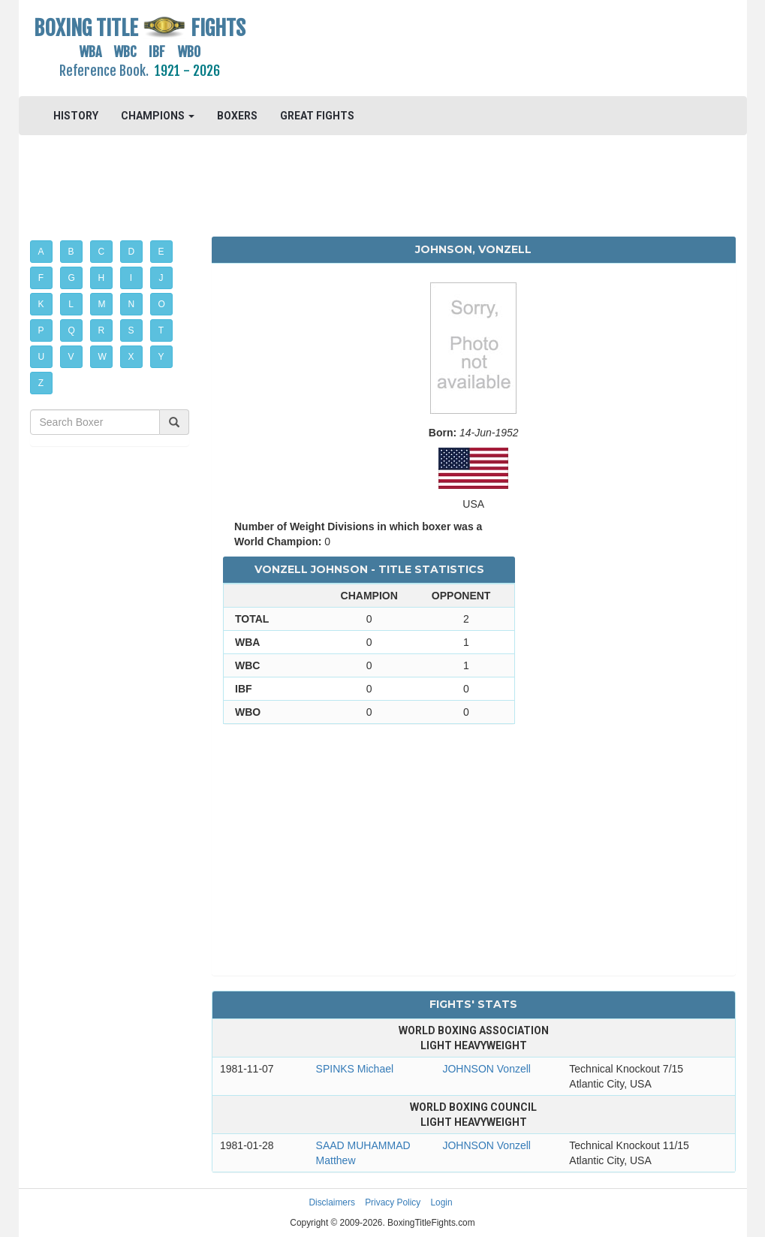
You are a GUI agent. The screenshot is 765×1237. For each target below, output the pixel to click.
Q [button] (71, 330)
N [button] (131, 304)
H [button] (101, 278)
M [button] (102, 304)
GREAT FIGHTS (317, 116)
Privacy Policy (392, 1202)
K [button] (41, 304)
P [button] (41, 330)
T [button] (161, 330)
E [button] (161, 251)
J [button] (161, 278)
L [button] (71, 304)
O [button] (161, 304)
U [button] (41, 356)
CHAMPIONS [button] (157, 116)
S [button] (131, 330)
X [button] (131, 356)
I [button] (131, 278)
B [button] (71, 251)
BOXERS (237, 116)
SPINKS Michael (354, 1069)
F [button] (41, 278)
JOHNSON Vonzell (486, 1069)
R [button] (101, 330)
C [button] (101, 251)
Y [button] (161, 356)
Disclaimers (331, 1202)
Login (442, 1202)
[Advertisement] (474, 49)
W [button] (102, 356)
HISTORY (75, 116)
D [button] (131, 251)
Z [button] (41, 383)
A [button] (41, 251)
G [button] (71, 278)
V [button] (71, 356)
